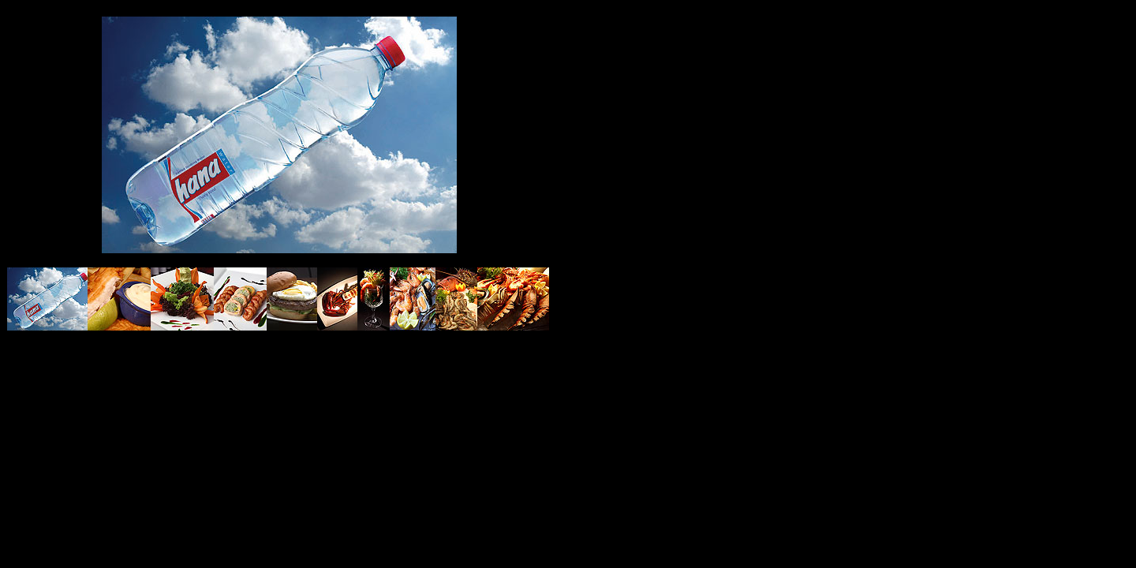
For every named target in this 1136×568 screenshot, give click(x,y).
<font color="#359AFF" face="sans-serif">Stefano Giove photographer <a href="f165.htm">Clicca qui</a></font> (279, 132)
